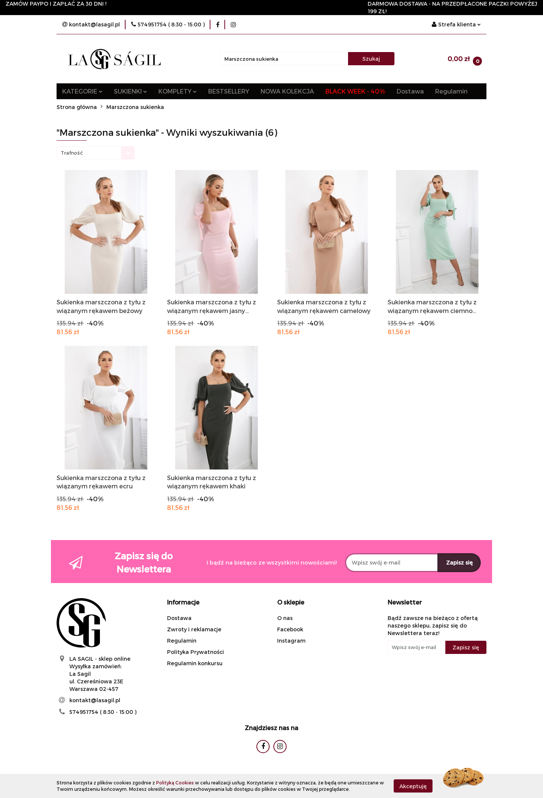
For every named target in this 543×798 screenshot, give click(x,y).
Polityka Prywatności (195, 652)
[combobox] (96, 153)
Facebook (290, 629)
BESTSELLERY (228, 91)
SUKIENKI (130, 91)
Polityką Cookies (175, 782)
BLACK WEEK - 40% (355, 91)
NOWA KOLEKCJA (287, 91)
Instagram (291, 640)
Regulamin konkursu (194, 663)
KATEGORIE (82, 91)
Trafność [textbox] (72, 153)
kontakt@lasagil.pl (94, 700)
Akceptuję (413, 786)
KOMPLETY (177, 91)
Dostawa (410, 91)
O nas (285, 618)
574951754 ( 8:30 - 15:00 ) (103, 712)
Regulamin (451, 91)
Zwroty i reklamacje (194, 629)
